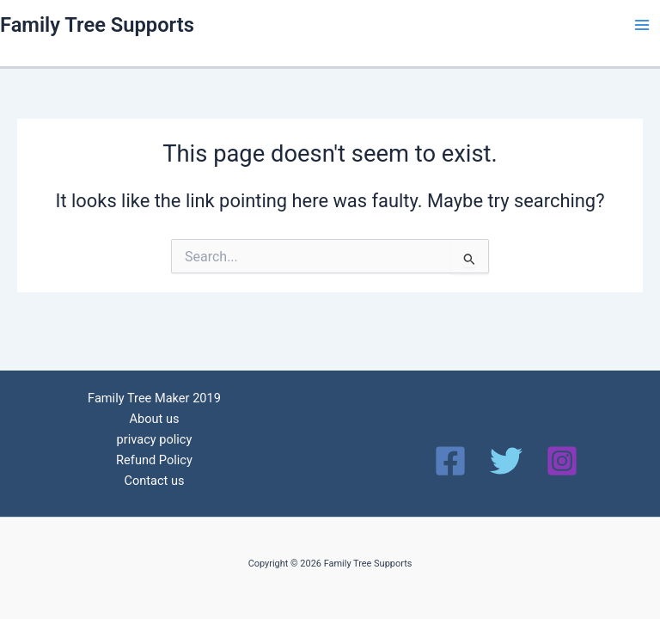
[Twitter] (506, 460)
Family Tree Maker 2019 (154, 398)
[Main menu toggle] (642, 25)
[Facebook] (450, 460)
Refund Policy (154, 460)
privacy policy (154, 439)
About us (154, 418)
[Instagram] (562, 460)
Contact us (154, 480)
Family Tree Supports (97, 25)
